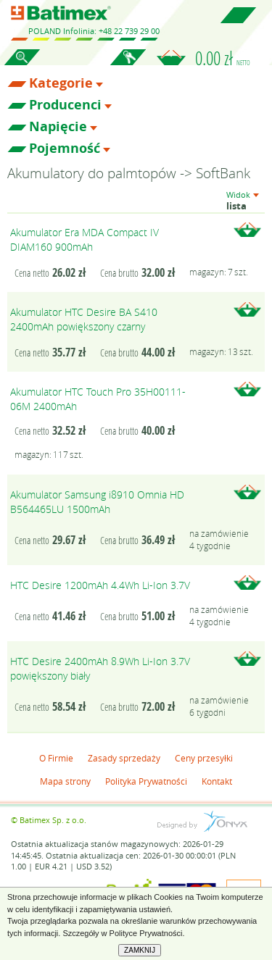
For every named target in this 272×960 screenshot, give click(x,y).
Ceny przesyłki (204, 758)
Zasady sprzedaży (124, 758)
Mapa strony (65, 781)
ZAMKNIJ (139, 950)
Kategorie (61, 83)
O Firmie (56, 758)
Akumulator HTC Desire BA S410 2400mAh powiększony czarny (83, 319)
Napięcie (58, 126)
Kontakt (217, 781)
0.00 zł (222, 58)
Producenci (65, 105)
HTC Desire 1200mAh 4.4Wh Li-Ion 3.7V (100, 585)
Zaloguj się (128, 65)
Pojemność (64, 148)
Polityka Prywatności (146, 781)
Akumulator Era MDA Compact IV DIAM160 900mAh (84, 239)
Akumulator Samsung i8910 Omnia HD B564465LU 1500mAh (97, 502)
